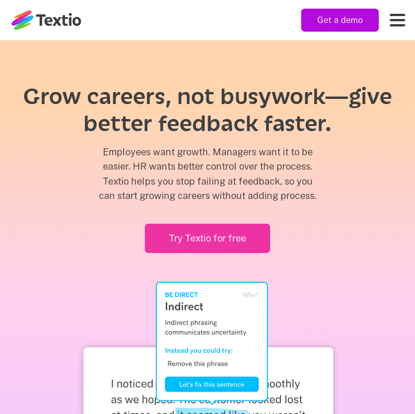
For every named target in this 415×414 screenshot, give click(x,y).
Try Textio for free (207, 238)
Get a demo (340, 20)
